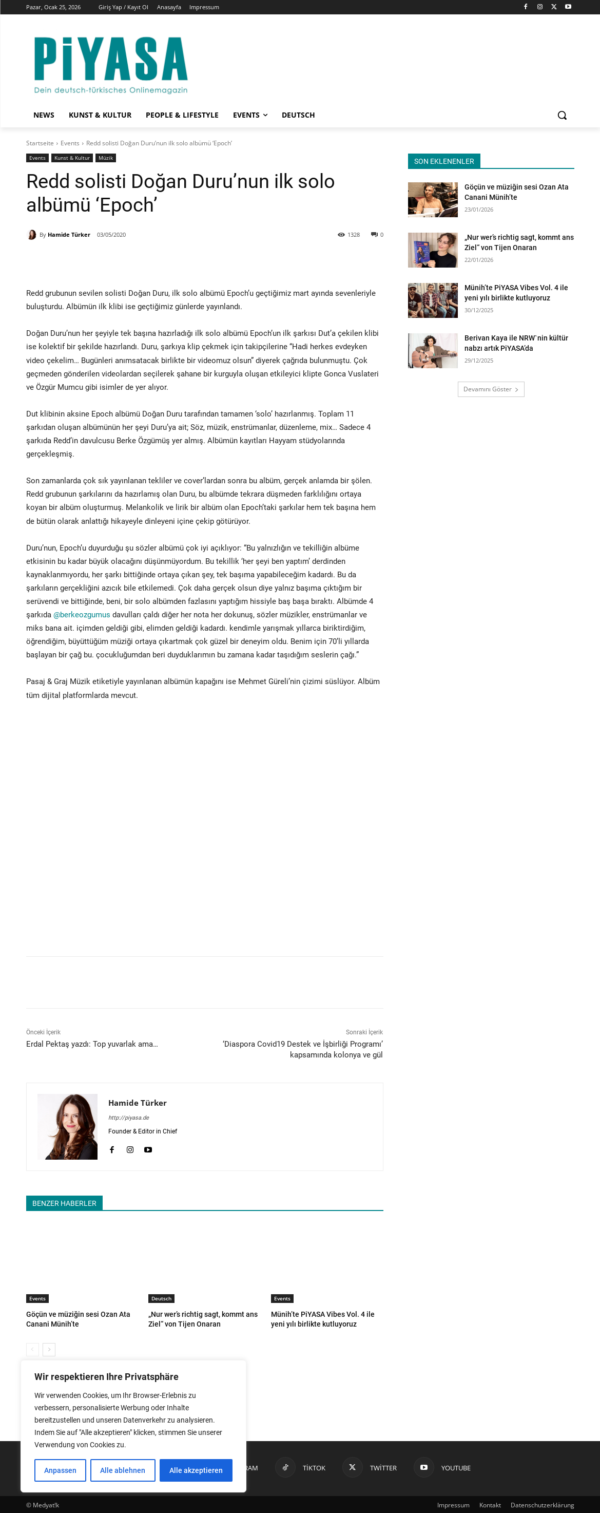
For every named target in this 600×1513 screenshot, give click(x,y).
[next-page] (49, 1348)
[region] (133, 1426)
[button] (562, 115)
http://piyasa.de (128, 1117)
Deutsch (161, 1298)
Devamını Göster (491, 389)
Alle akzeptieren (196, 1470)
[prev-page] (32, 1348)
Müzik (105, 158)
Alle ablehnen (122, 1470)
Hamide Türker (69, 234)
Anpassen (60, 1470)
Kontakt (490, 1503)
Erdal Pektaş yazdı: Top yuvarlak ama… (92, 1044)
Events (70, 143)
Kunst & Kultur (72, 158)
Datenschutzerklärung (542, 1503)
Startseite (40, 143)
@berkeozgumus (81, 614)
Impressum (453, 1503)
